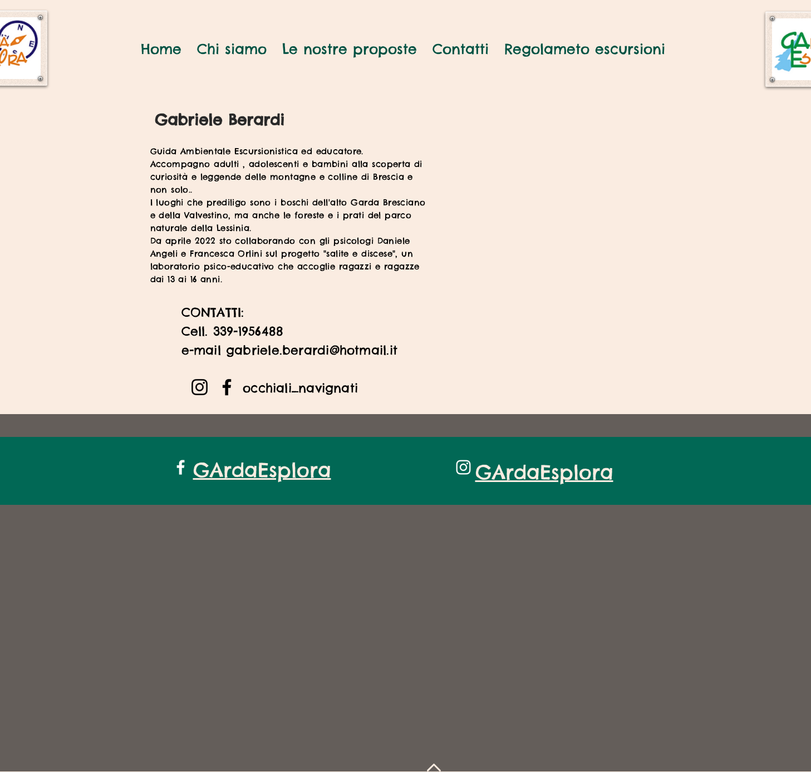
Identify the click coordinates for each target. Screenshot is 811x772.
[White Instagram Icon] (463, 467)
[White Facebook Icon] (180, 467)
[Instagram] (199, 387)
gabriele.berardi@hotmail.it (311, 350)
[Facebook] (227, 387)
